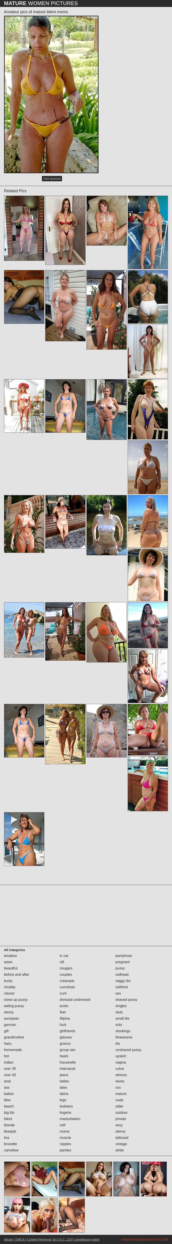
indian (9, 1062)
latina (64, 1094)
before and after (16, 974)
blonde (9, 1125)
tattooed (121, 1138)
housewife (68, 1062)
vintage (121, 1144)
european (11, 1018)
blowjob (10, 1131)
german (10, 1025)
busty (8, 981)
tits (117, 1043)
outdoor (121, 1112)
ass (7, 1087)
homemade (13, 1050)
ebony (9, 1012)
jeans (64, 1075)
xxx (118, 1087)
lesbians (66, 1106)
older (119, 1106)
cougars (66, 968)
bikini (8, 1119)
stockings (122, 1031)
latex (63, 1087)
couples (66, 974)
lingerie (65, 1112)
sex (118, 993)
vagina (120, 1062)
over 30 (10, 1069)
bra (6, 1138)
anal (7, 1081)
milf (62, 1125)
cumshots (67, 987)
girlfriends (67, 1031)
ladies (64, 1081)
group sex (67, 1050)
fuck (63, 1025)
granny (65, 1043)
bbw (7, 1100)
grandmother (14, 1037)
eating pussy (14, 1006)
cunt (63, 993)
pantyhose (123, 956)
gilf (6, 1031)
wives (119, 1081)
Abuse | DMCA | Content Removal (27, 1239)
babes (9, 1094)
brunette (10, 1144)
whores (121, 1075)
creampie (67, 981)
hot (6, 1056)
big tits (9, 1112)
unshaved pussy (128, 1050)
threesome (123, 1037)
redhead (122, 974)
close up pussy (16, 1000)
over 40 (10, 1075)
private (120, 1119)
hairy (8, 1043)
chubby (10, 987)
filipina (65, 1018)
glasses (66, 1037)
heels (64, 1056)
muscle (65, 1138)
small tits (122, 1018)
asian (8, 962)
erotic (64, 1006)
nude (119, 1100)
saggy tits (123, 981)
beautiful (11, 968)
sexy (119, 1125)
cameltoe (11, 1150)
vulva (119, 1069)
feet (63, 1012)
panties (65, 1150)
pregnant (122, 962)
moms (65, 1131)
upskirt (120, 1056)
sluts (119, 1012)
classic (9, 993)
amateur (10, 956)
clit (62, 962)
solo (118, 1025)
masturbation (70, 1119)
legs (63, 1100)
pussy (120, 968)
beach (9, 1106)
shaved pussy (126, 1000)
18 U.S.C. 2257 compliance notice (76, 1239)
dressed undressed (75, 1000)
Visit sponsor (52, 178)
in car (64, 956)
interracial (67, 1069)
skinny (120, 1131)
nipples (65, 1144)
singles (121, 1006)
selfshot (121, 987)
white (119, 1150)
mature (121, 1094)
